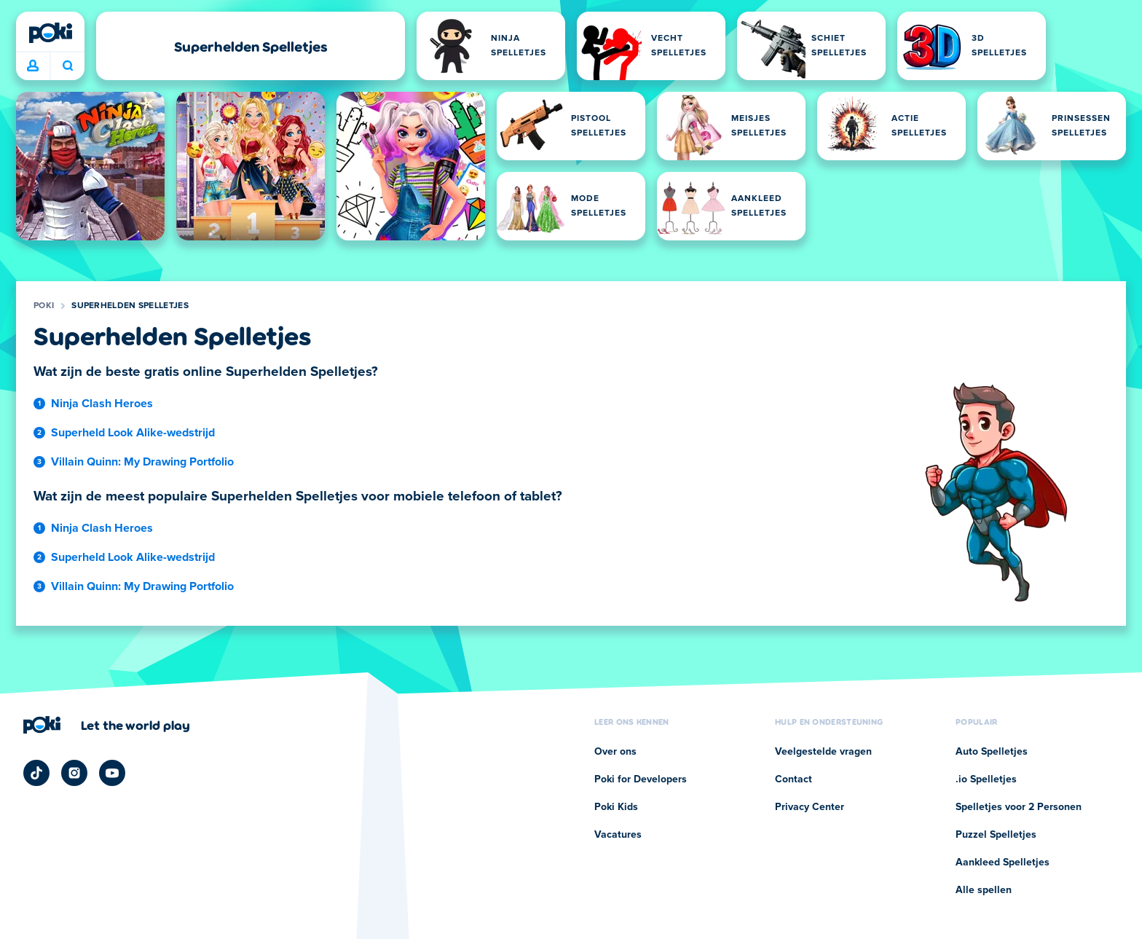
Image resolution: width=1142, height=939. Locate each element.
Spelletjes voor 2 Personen (1019, 807)
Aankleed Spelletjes (1003, 862)
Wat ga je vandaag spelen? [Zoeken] (67, 65)
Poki (44, 306)
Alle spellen (984, 890)
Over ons (615, 752)
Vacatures (618, 835)
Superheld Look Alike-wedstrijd (133, 433)
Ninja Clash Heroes (102, 403)
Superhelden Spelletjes (130, 306)
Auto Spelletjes (992, 752)
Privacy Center (809, 807)
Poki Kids (616, 807)
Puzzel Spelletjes (996, 835)
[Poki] (50, 33)
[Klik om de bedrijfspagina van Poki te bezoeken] (106, 724)
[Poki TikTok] (36, 773)
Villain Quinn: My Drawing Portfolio (142, 462)
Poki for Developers (640, 779)
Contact (793, 779)
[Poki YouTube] (112, 773)
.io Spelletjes (986, 779)
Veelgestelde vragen (823, 752)
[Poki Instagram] (74, 773)
